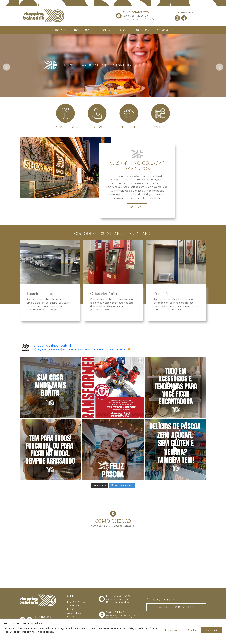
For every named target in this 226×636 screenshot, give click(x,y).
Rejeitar (192, 630)
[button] (110, 93)
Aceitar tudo (212, 630)
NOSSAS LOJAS (82, 30)
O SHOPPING (58, 30)
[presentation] (6, 66)
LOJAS (71, 609)
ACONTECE (105, 30)
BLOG (123, 30)
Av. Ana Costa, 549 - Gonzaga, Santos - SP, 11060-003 (123, 616)
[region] (113, 627)
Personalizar (171, 630)
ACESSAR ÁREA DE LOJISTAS (176, 607)
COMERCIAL (142, 30)
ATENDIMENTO (165, 30)
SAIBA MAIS (136, 207)
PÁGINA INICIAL (76, 602)
